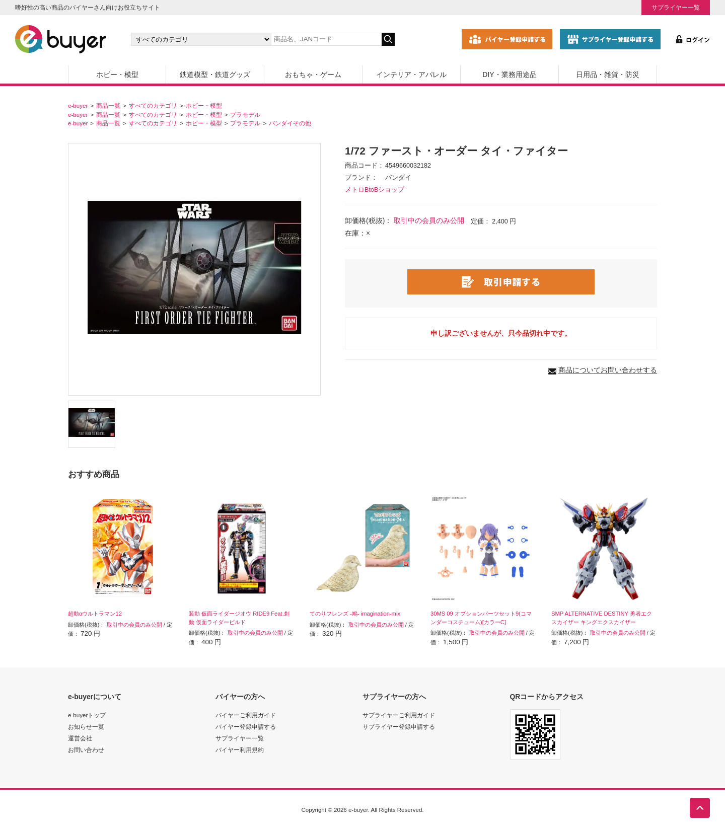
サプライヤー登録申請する (398, 726)
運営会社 (80, 738)
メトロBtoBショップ (374, 189)
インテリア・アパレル (411, 74)
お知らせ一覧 (86, 726)
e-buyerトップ (87, 715)
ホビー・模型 (117, 74)
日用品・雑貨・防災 (607, 74)
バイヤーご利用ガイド (245, 715)
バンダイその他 (290, 123)
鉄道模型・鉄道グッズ (215, 74)
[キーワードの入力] (326, 39)
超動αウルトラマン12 (95, 614)
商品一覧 (108, 105)
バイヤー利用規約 (239, 749)
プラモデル (245, 114)
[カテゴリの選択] (201, 39)
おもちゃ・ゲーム (313, 74)
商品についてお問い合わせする (607, 370)
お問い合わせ (86, 749)
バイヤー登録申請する (245, 726)
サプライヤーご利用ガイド (398, 715)
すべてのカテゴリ (153, 105)
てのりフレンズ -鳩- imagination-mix (355, 614)
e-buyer (78, 105)
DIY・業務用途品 (509, 74)
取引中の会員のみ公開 (429, 220)
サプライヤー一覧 (675, 7)
